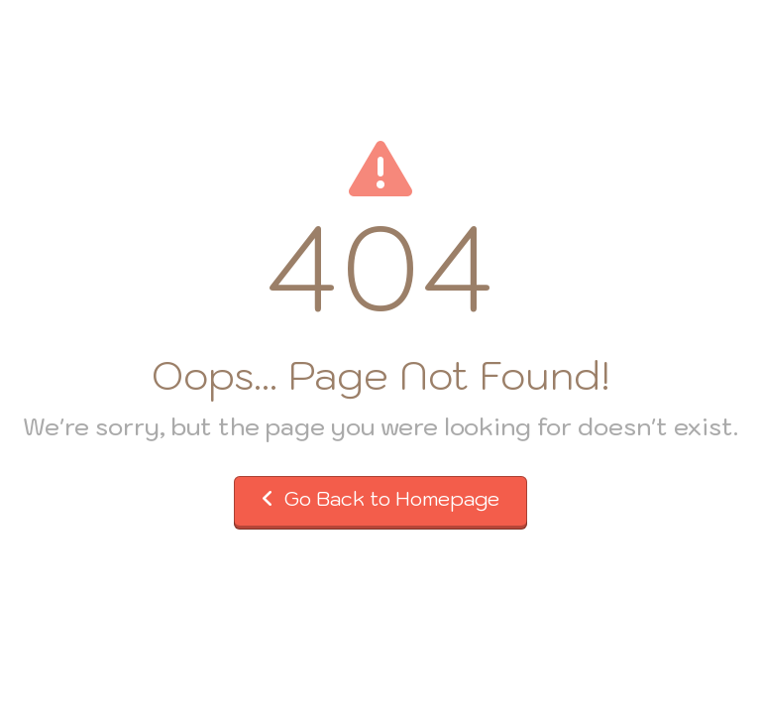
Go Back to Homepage (380, 499)
